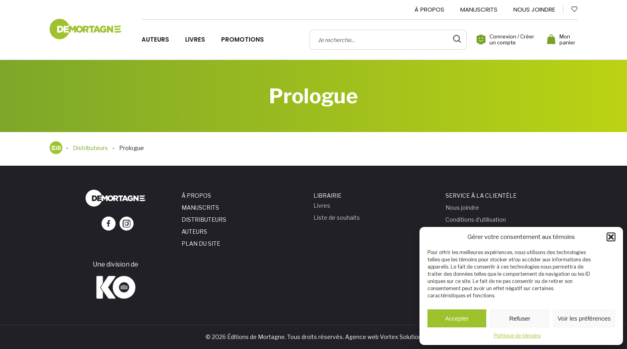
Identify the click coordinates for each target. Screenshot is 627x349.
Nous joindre (534, 9)
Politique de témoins (517, 336)
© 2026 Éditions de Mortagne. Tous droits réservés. (275, 336)
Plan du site (201, 243)
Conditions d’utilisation (475, 219)
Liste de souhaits (337, 217)
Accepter (457, 318)
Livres (195, 40)
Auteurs (155, 40)
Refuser (520, 318)
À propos (429, 9)
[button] (611, 237)
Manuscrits (478, 9)
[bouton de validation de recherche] (457, 39)
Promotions (242, 40)
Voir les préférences (584, 318)
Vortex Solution (400, 336)
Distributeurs (204, 219)
